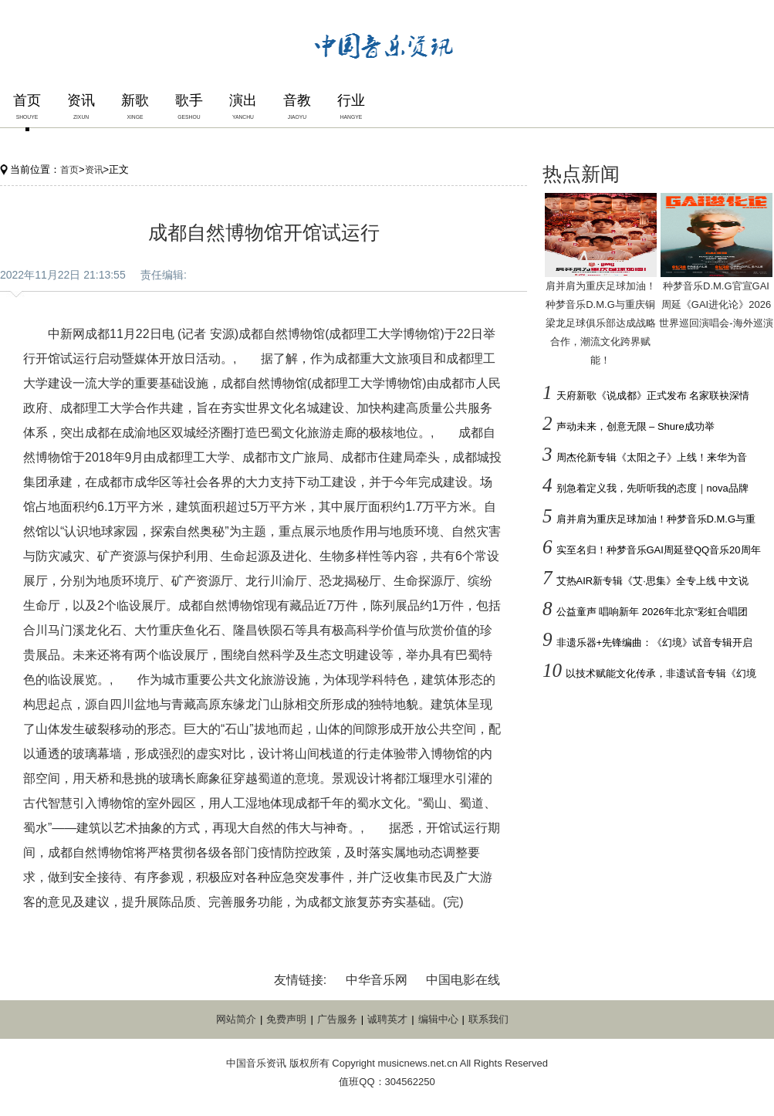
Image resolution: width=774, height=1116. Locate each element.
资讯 (94, 169)
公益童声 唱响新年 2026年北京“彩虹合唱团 (652, 611)
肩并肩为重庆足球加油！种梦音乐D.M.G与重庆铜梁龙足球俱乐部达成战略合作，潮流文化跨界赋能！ (601, 323)
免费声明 (286, 1019)
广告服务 (337, 1019)
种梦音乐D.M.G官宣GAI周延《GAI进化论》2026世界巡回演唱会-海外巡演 (715, 304)
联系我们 (488, 1019)
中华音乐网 (376, 979)
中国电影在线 (463, 979)
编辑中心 (438, 1019)
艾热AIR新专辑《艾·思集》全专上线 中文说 (652, 581)
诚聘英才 (387, 1019)
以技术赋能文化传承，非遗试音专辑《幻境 (661, 673)
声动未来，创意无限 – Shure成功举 (635, 426)
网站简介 (236, 1019)
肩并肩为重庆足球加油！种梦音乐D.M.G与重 (656, 519)
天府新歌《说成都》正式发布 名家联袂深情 (653, 395)
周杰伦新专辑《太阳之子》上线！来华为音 (651, 457)
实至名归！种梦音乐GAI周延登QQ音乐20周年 (658, 550)
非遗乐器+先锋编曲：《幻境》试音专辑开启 (654, 642)
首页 (69, 169)
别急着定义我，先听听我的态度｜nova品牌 (652, 488)
